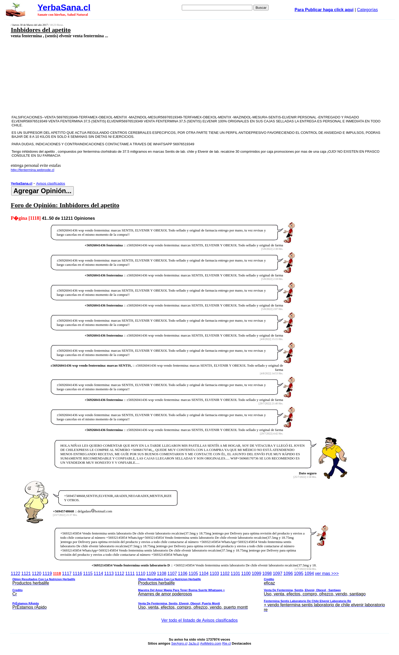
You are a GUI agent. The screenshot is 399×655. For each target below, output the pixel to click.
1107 (172, 573)
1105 (193, 573)
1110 (140, 573)
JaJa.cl (193, 643)
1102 (225, 573)
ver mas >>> (199, 592)
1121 (26, 573)
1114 (98, 573)
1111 (130, 573)
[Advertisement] (158, 76)
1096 (288, 573)
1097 (277, 573)
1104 (204, 573)
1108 (161, 573)
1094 (309, 573)
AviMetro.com (210, 643)
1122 (15, 573)
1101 (235, 573)
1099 (256, 573)
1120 (37, 573)
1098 (267, 573)
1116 (77, 573)
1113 (109, 573)
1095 (298, 573)
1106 (183, 573)
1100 (246, 573)
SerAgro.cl (179, 643)
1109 (151, 573)
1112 (119, 573)
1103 (214, 573)
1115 (88, 573)
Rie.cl (226, 643)
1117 (67, 573)
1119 (47, 573)
